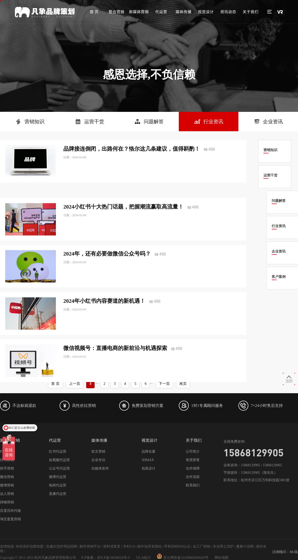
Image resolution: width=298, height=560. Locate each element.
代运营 (161, 11)
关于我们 (251, 11)
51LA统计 (143, 558)
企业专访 (98, 460)
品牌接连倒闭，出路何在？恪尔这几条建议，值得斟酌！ (131, 149)
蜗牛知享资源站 (149, 546)
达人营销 (7, 494)
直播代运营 (57, 494)
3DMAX (148, 460)
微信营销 (7, 477)
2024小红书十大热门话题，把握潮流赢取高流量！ (123, 218)
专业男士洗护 (223, 546)
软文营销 (98, 451)
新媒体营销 (139, 11)
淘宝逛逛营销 (10, 519)
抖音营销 (7, 451)
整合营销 (116, 11)
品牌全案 (148, 451)
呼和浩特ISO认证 (177, 546)
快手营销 (7, 468)
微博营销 (7, 485)
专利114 (129, 546)
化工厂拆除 (201, 546)
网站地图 (221, 558)
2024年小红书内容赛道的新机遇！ (104, 312)
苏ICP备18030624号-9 (113, 558)
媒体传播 (183, 11)
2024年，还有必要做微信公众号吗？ (107, 265)
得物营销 (7, 502)
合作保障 (193, 468)
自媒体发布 (100, 468)
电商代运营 (57, 485)
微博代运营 (57, 477)
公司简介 (193, 451)
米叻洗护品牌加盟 (29, 546)
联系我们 (193, 485)
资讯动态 (228, 11)
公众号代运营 (59, 468)
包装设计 (148, 468)
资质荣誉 (193, 460)
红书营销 (7, 460)
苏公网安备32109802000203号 (183, 558)
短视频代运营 (59, 460)
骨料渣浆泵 (111, 546)
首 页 (94, 11)
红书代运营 (57, 451)
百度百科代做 (10, 511)
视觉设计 (206, 11)
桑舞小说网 (245, 546)
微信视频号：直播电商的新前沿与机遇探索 (115, 359)
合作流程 (193, 477)
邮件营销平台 (90, 546)
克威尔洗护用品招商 (61, 546)
